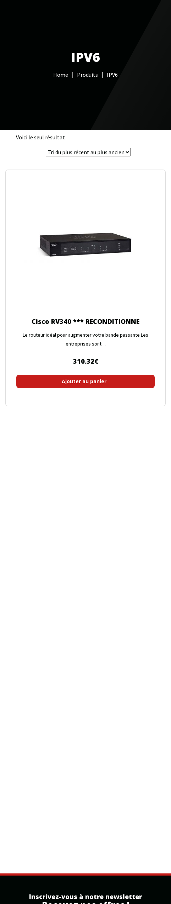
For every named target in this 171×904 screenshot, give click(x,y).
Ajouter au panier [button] (84, 381)
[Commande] (88, 152)
